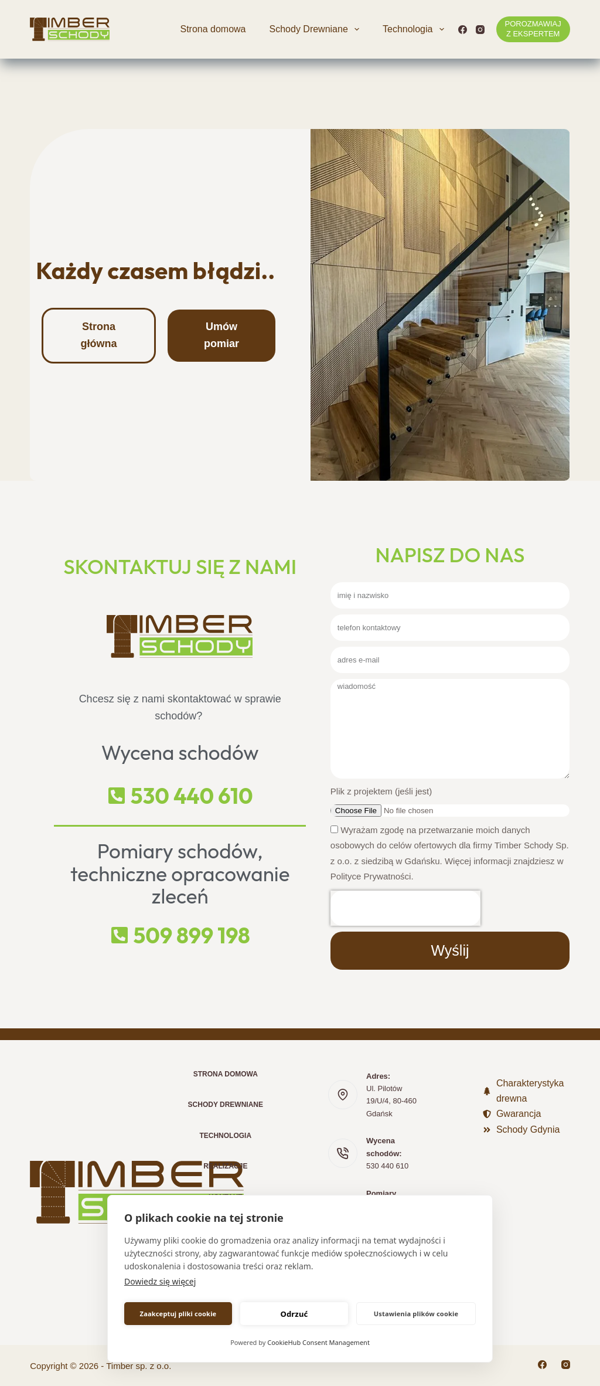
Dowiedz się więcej (160, 1281)
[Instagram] (480, 29)
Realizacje (225, 1166)
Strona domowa (213, 29)
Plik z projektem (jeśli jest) (381, 791)
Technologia (416, 29)
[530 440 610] (116, 795)
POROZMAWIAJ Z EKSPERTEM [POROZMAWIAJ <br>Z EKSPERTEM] (533, 28)
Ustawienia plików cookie (416, 1313)
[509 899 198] (119, 935)
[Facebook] (462, 29)
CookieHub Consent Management (318, 1342)
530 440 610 (192, 796)
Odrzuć (294, 1314)
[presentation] (405, 908)
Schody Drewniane (317, 29)
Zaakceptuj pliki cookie (178, 1313)
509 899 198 (192, 935)
